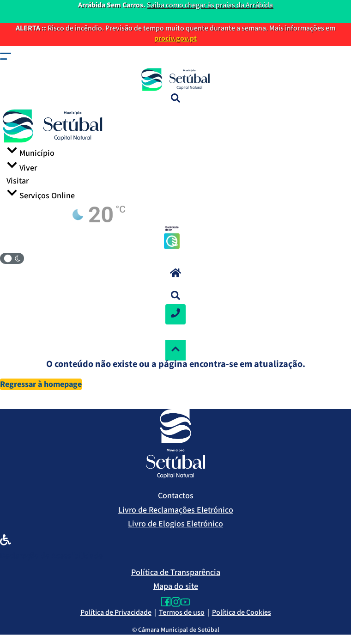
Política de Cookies (241, 612)
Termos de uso (182, 612)
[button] (5, 58)
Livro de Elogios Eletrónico (175, 524)
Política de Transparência (175, 572)
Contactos (176, 495)
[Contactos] (175, 314)
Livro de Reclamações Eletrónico (175, 510)
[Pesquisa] (175, 99)
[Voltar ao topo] (175, 350)
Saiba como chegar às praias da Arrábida (210, 5)
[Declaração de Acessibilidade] (5, 542)
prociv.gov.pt (175, 38)
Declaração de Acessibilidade (51, 556)
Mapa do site (175, 586)
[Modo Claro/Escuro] (12, 258)
